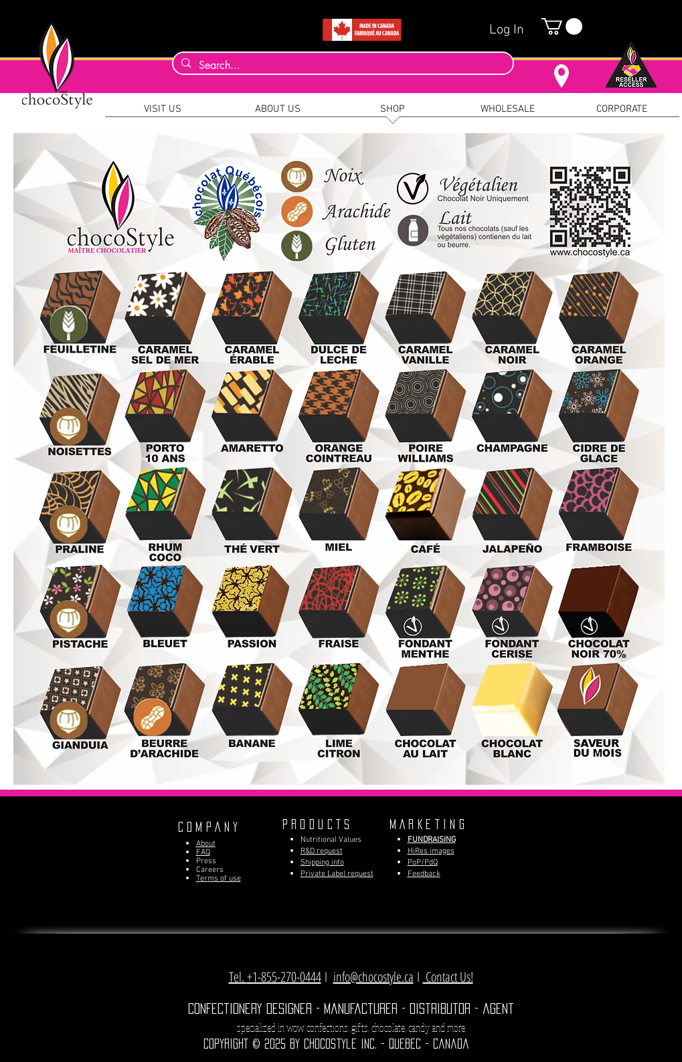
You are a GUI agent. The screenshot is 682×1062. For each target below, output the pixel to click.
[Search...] (342, 65)
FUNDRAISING (432, 840)
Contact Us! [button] (448, 977)
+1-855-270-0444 (284, 977)
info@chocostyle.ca (373, 977)
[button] (561, 26)
